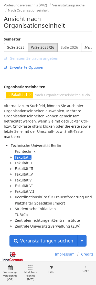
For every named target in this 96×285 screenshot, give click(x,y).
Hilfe (51, 269)
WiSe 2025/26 (42, 47)
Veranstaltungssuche (68, 5)
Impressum (64, 254)
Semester (12, 39)
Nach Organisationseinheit (28, 10)
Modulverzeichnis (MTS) (30, 273)
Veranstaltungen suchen (43, 241)
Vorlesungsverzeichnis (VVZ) (25, 5)
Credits (87, 254)
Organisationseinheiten (24, 86)
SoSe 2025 (16, 47)
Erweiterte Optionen (24, 67)
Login (85, 268)
